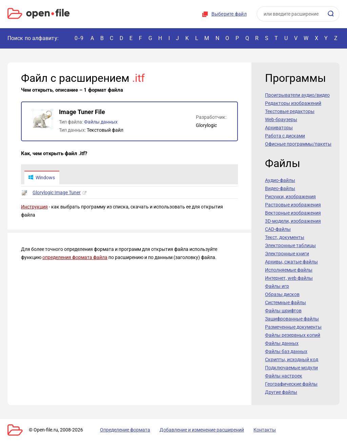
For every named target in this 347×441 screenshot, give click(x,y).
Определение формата (120, 430)
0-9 (79, 38)
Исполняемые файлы (288, 270)
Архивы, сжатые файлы (291, 261)
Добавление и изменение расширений (193, 430)
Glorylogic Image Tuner (57, 193)
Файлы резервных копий (292, 335)
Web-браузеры (281, 119)
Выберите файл (229, 14)
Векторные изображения (293, 213)
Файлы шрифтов (283, 310)
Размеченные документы (293, 327)
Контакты (252, 430)
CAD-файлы (278, 229)
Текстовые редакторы (289, 111)
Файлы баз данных (286, 351)
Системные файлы (285, 302)
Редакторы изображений (293, 103)
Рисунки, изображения (290, 196)
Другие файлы (281, 392)
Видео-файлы (280, 188)
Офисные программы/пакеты (298, 144)
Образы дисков (282, 294)
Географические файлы (291, 384)
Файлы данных (101, 122)
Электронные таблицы (290, 245)
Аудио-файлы (280, 180)
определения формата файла (74, 258)
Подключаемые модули (291, 367)
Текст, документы (284, 237)
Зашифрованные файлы (292, 318)
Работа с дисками (285, 136)
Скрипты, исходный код (291, 359)
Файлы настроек (283, 376)
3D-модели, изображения (293, 221)
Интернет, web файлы (289, 278)
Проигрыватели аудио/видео (297, 95)
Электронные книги (287, 253)
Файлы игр (277, 286)
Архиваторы (279, 127)
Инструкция (34, 207)
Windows (42, 178)
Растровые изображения (293, 204)
